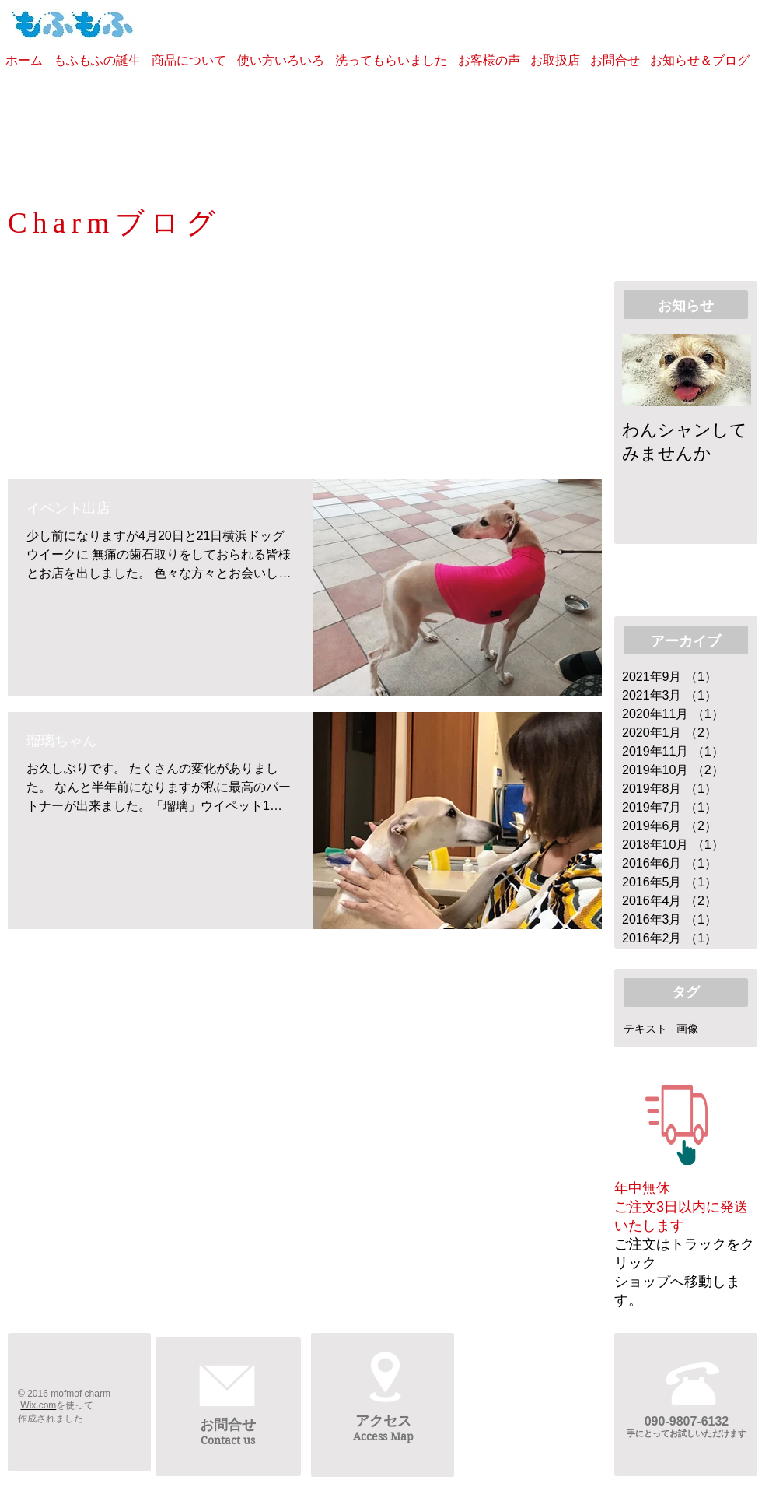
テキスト (645, 1028)
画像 (687, 1028)
